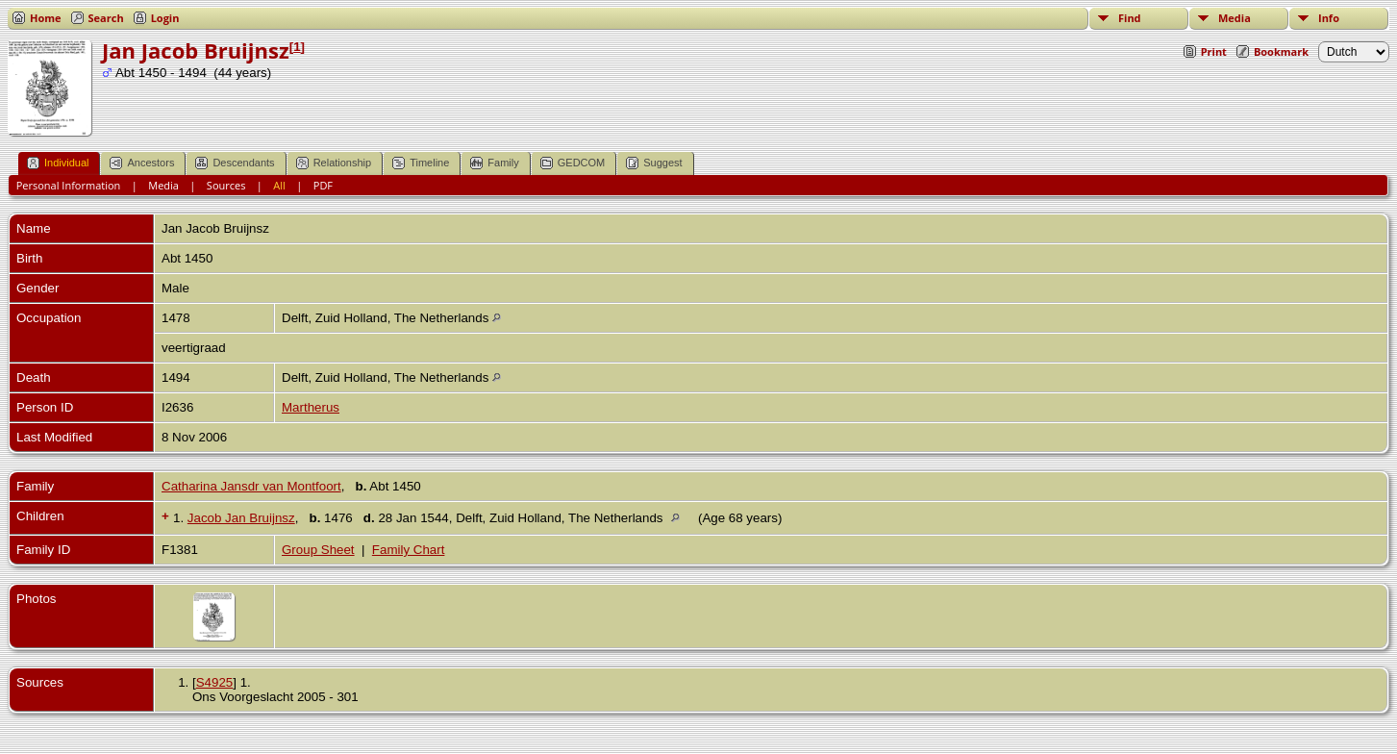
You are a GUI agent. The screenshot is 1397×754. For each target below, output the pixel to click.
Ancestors (142, 163)
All (279, 185)
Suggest (654, 163)
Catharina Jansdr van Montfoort (251, 486)
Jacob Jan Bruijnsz (241, 518)
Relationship (334, 163)
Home (46, 18)
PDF (323, 185)
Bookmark (1281, 51)
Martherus (310, 407)
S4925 (215, 682)
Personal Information (68, 185)
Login (165, 18)
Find (1129, 18)
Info (1328, 18)
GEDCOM (573, 163)
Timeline (420, 163)
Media (1234, 18)
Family (494, 163)
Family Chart (408, 549)
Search (106, 18)
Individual (57, 163)
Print (1214, 51)
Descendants (234, 163)
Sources (226, 185)
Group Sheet (318, 549)
